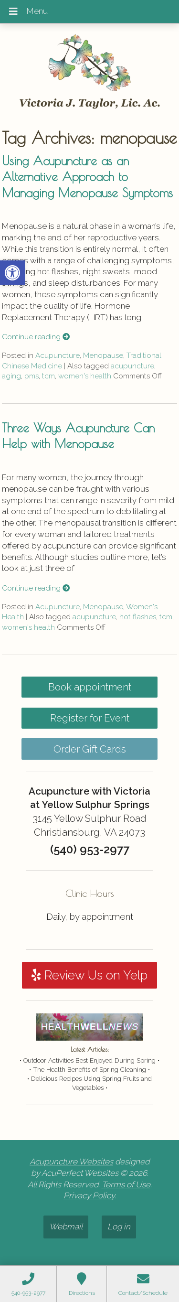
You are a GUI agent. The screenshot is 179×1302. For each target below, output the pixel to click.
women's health (84, 376)
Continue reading (36, 337)
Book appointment (89, 687)
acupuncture (132, 366)
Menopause (103, 355)
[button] (12, 272)
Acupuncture (57, 355)
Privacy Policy (89, 1195)
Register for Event (89, 718)
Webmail (66, 1226)
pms (31, 376)
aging (11, 376)
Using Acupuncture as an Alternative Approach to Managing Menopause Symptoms (87, 176)
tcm (48, 376)
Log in (118, 1226)
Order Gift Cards (89, 749)
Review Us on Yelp (89, 975)
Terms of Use (126, 1184)
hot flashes (137, 617)
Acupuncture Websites (71, 1161)
